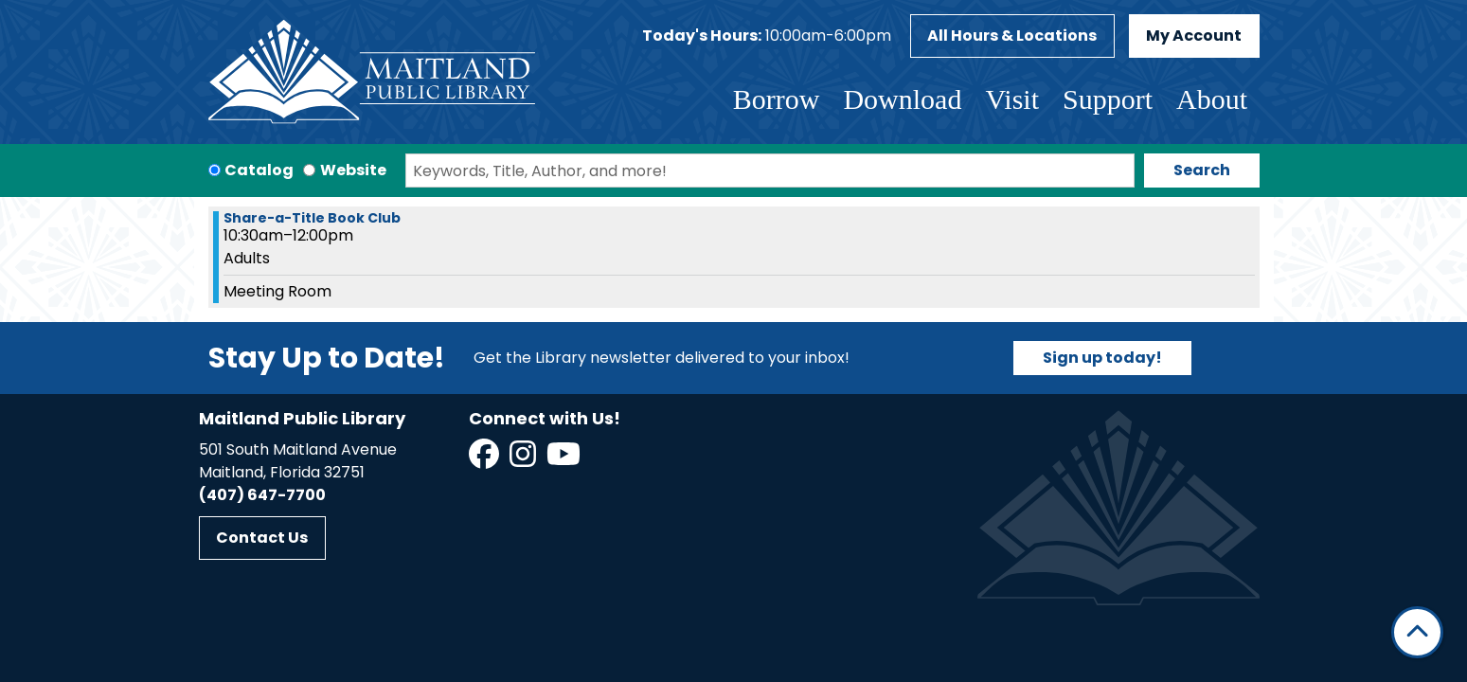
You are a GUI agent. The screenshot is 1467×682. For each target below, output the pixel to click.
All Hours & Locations (1012, 35)
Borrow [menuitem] (776, 99)
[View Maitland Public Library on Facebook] (485, 460)
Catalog (259, 170)
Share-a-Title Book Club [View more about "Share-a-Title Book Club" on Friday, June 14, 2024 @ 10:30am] (312, 217)
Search (1201, 170)
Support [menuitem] (1108, 99)
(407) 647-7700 (262, 495)
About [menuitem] (1211, 99)
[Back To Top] (1417, 632)
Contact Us (262, 537)
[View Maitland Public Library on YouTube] (564, 460)
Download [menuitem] (902, 99)
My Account (1194, 35)
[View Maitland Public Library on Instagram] (524, 460)
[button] (767, 36)
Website (353, 170)
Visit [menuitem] (1012, 99)
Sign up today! (1102, 357)
